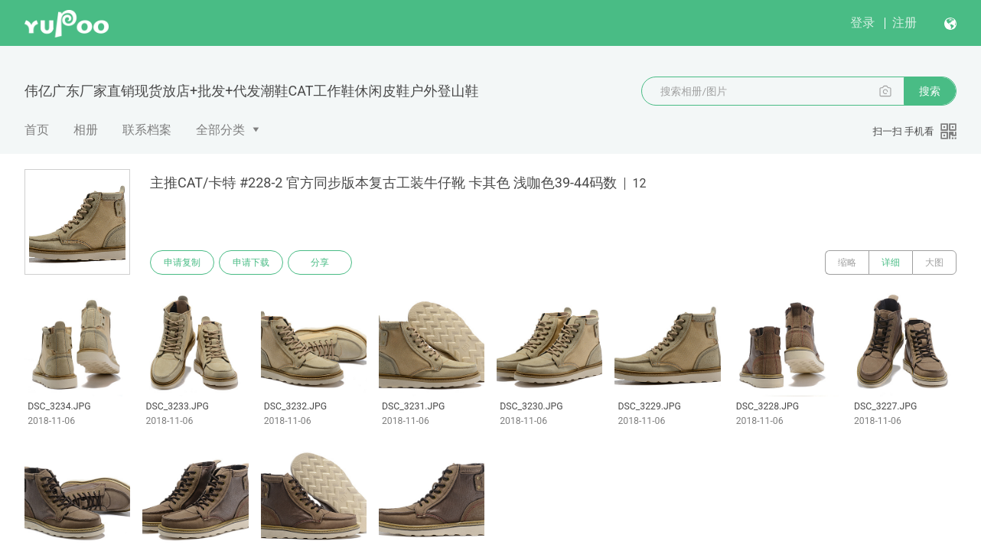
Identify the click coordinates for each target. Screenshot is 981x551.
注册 (904, 22)
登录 (862, 22)
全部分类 (220, 129)
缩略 (847, 262)
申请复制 (182, 262)
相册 (85, 129)
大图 (934, 262)
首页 (36, 129)
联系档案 (146, 129)
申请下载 (251, 262)
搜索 (929, 91)
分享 (320, 262)
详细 (891, 262)
